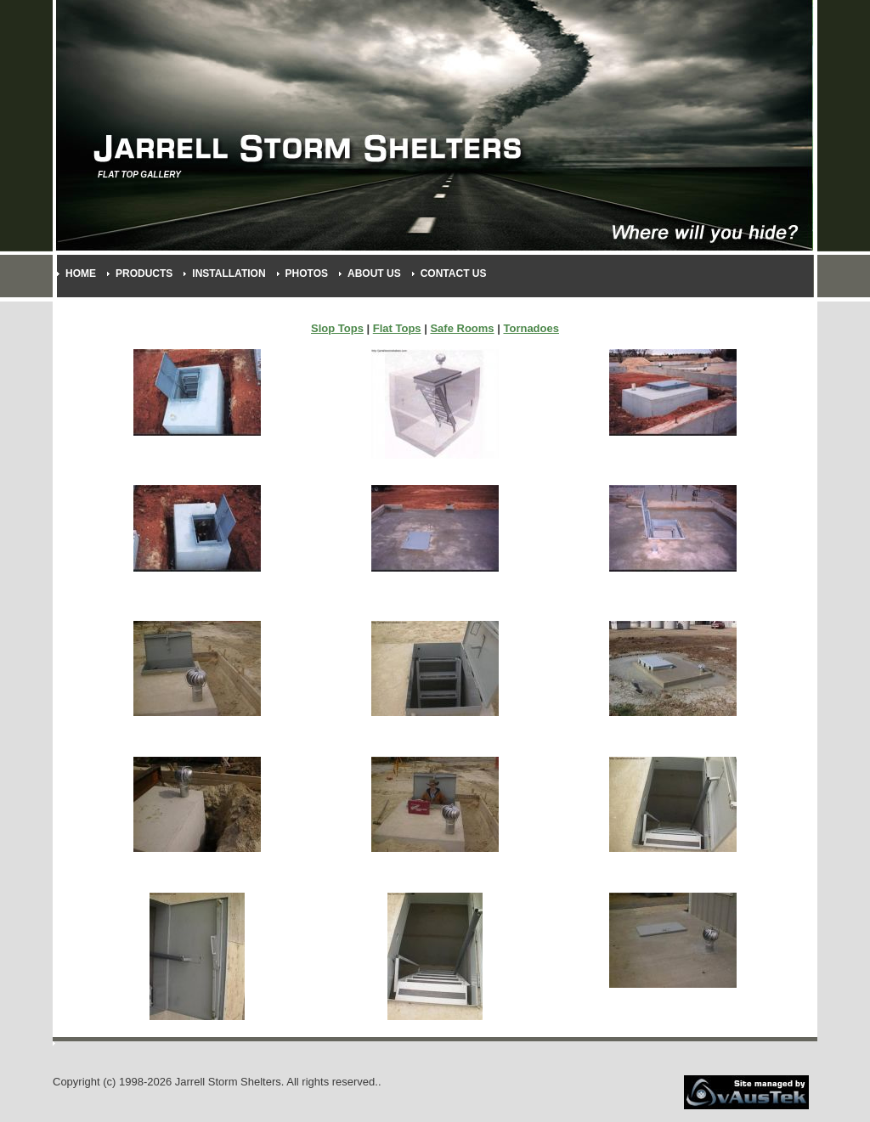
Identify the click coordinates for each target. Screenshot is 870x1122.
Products (144, 273)
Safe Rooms (462, 328)
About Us (374, 273)
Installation (228, 273)
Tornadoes (531, 328)
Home (80, 273)
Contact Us (454, 273)
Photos (306, 273)
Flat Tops (397, 328)
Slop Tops (337, 328)
